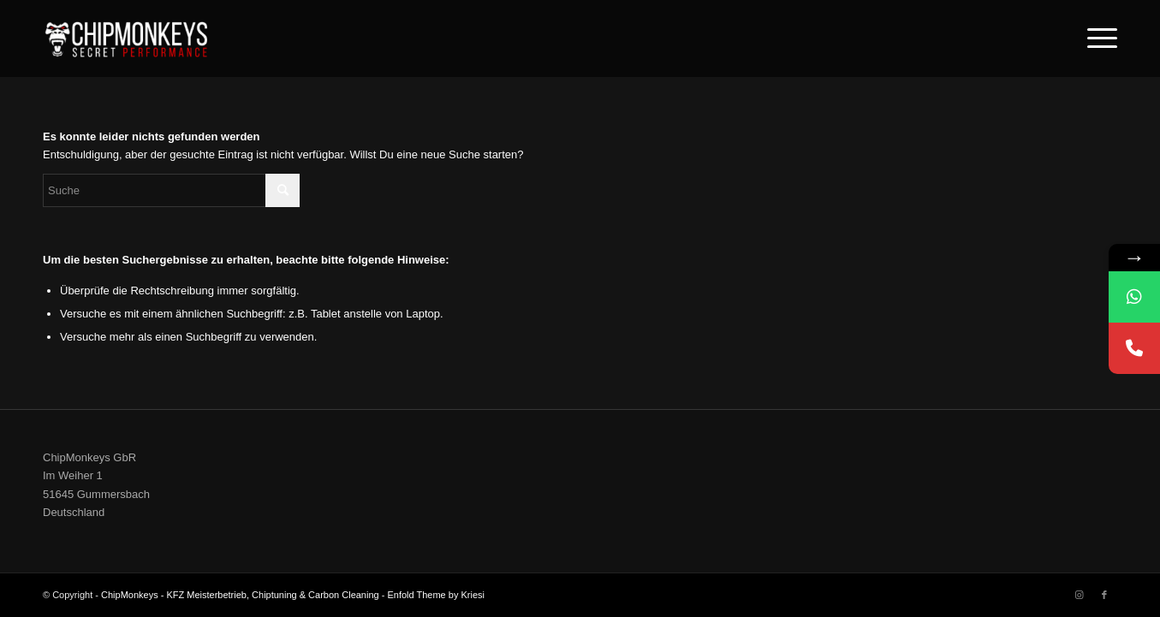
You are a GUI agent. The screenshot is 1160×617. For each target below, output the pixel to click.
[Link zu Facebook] (1104, 595)
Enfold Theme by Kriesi (436, 595)
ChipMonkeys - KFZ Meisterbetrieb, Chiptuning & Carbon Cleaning (240, 595)
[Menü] (1096, 38)
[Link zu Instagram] (1079, 595)
